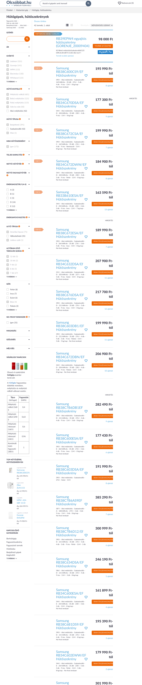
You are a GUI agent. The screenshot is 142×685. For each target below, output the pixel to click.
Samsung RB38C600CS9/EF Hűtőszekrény (69, 72)
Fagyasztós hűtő (11, 21)
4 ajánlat (109, 607)
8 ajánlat (109, 86)
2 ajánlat (109, 669)
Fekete (13, 306)
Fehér (12, 290)
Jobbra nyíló (15, 240)
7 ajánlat (109, 148)
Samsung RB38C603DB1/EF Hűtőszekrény (70, 326)
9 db (12, 265)
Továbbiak (11, 81)
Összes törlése (40, 21)
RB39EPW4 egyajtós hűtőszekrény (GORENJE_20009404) (72, 42)
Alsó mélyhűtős (16, 111)
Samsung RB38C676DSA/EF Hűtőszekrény (70, 295)
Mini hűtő (23, 25)
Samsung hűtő (11, 27)
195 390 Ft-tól (104, 624)
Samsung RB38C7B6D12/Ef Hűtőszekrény (69, 531)
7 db (12, 273)
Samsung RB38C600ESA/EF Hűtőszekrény (69, 438)
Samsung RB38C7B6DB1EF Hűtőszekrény (69, 407)
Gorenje (13, 66)
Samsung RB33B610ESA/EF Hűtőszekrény (69, 196)
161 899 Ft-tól (104, 593)
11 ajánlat (109, 278)
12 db (12, 257)
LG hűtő (21, 27)
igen (12, 147)
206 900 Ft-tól (104, 356)
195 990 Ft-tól (104, 71)
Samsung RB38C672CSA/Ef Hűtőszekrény (69, 134)
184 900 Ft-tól (104, 164)
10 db (12, 261)
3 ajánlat (109, 638)
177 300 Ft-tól (104, 102)
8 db (12, 269)
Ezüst (12, 298)
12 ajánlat (109, 309)
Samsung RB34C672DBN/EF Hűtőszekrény (70, 357)
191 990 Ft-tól (104, 469)
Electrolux (14, 74)
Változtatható (15, 236)
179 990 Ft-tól (104, 655)
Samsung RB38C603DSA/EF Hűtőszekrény (70, 469)
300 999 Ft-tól (104, 531)
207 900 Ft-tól (104, 263)
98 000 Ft (106, 39)
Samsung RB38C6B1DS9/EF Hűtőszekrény (70, 624)
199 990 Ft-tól (104, 133)
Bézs (12, 302)
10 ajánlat (109, 371)
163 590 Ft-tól (104, 195)
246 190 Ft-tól (104, 562)
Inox (12, 294)
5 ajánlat (109, 576)
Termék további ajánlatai (65, 56)
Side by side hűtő (12, 23)
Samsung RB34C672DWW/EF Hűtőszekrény (71, 165)
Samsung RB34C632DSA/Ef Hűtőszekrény (69, 264)
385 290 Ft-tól (104, 500)
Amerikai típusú (16, 232)
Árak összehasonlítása (104, 80)
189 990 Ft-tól (104, 233)
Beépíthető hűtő (11, 25)
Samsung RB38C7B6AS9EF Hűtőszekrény (69, 500)
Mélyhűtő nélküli (17, 95)
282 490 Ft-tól (104, 407)
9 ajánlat (109, 117)
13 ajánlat (109, 210)
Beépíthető (14, 125)
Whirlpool (14, 78)
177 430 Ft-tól (104, 438)
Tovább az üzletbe (103, 46)
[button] (127, 3)
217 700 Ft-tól (104, 294)
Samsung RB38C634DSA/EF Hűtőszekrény (70, 562)
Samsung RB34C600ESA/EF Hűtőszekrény (69, 593)
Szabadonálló (15, 129)
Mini (12, 133)
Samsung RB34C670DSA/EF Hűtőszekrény (70, 103)
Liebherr (13, 61)
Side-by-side (15, 107)
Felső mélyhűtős (17, 103)
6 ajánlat (109, 453)
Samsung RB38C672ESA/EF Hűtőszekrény (69, 233)
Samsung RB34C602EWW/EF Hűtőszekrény (71, 655)
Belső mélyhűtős (17, 99)
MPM (12, 70)
